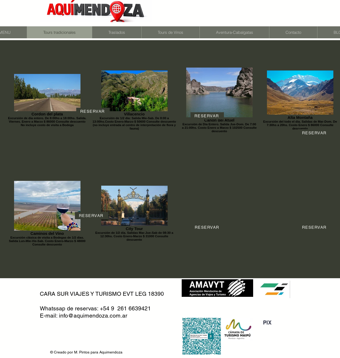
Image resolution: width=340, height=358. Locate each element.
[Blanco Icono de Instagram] (279, 342)
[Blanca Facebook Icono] (270, 342)
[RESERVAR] (93, 111)
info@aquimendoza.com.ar (93, 315)
